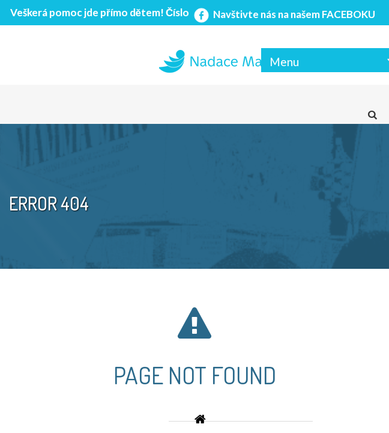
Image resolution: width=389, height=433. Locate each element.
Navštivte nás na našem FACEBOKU (283, 14)
